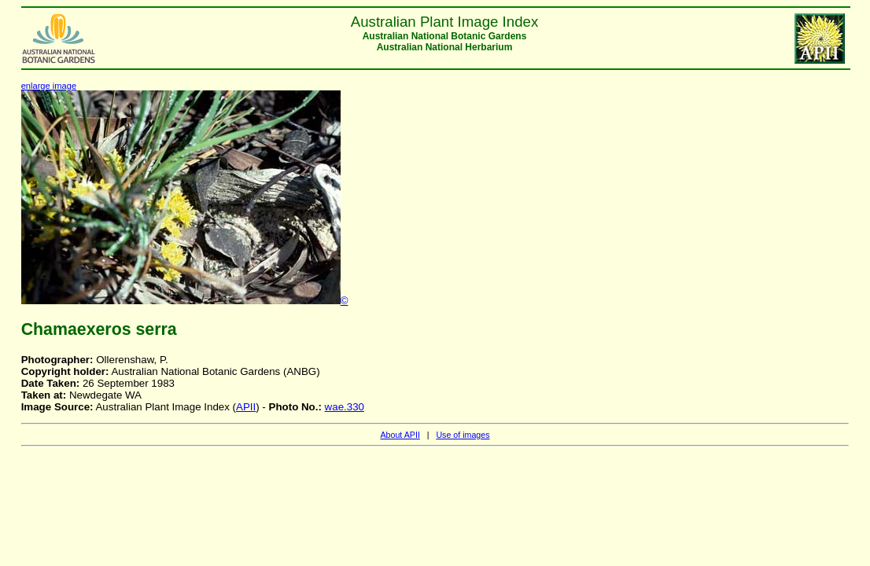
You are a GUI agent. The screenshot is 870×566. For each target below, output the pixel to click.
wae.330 (344, 407)
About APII (399, 434)
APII (246, 407)
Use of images (462, 434)
